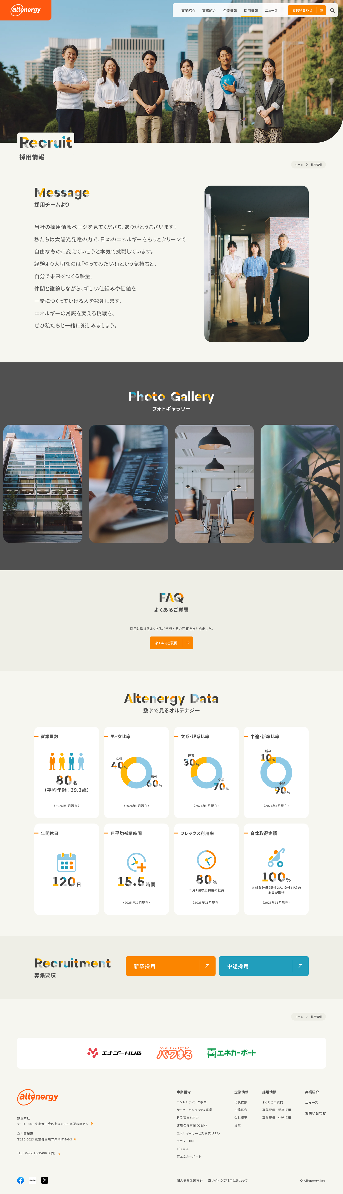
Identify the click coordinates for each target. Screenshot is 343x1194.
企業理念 (240, 1109)
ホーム (299, 164)
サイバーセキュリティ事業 (194, 1109)
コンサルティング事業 (192, 1102)
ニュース (271, 10)
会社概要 (240, 1117)
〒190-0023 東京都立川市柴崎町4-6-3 (44, 1139)
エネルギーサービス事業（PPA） (199, 1133)
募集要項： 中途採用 (276, 1117)
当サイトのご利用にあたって (228, 1180)
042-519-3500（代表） (40, 1153)
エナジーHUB (186, 1141)
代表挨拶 (240, 1102)
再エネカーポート (189, 1156)
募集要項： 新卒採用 (276, 1109)
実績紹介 (209, 10)
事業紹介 (188, 10)
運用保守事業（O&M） (192, 1125)
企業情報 (230, 10)
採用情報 (251, 10)
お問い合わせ (315, 1112)
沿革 (237, 1125)
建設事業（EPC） (188, 1117)
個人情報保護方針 (190, 1180)
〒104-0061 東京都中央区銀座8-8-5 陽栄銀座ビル (53, 1123)
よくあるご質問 (272, 1102)
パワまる (183, 1148)
